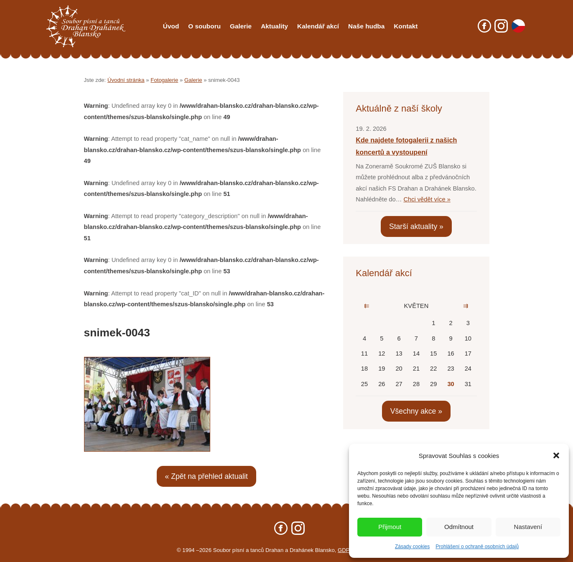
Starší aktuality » (416, 226)
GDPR (346, 550)
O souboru (204, 26)
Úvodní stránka (126, 80)
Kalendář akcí (318, 26)
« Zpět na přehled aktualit (206, 476)
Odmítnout (459, 526)
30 (450, 384)
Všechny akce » (416, 411)
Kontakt (406, 26)
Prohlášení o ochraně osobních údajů (477, 546)
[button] (556, 455)
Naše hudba (366, 26)
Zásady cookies (412, 546)
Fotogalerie (164, 80)
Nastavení (528, 526)
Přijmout (389, 526)
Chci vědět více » (426, 199)
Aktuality (274, 26)
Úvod (171, 26)
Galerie (241, 26)
